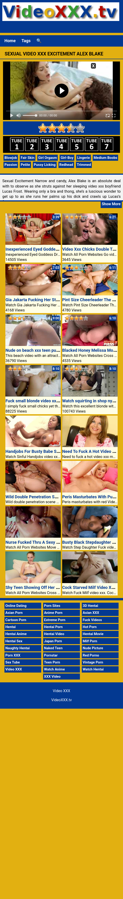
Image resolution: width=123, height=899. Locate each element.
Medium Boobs (105, 158)
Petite (25, 165)
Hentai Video (54, 634)
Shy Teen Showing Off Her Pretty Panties (43, 587)
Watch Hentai (93, 669)
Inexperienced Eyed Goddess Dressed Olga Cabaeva (54, 249)
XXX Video (52, 676)
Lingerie (83, 158)
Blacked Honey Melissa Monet (90, 350)
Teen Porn (52, 662)
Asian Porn (14, 613)
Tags (26, 40)
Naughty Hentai (17, 648)
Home (10, 40)
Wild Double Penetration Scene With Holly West (49, 496)
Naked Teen (53, 648)
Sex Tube (12, 662)
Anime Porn (53, 613)
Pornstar (51, 655)
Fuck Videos (92, 620)
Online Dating (16, 606)
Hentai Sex (13, 641)
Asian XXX (91, 613)
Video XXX (13, 669)
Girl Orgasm (47, 158)
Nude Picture (93, 648)
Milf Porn (90, 641)
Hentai (10, 627)
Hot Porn (90, 627)
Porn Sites (52, 606)
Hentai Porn (53, 627)
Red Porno (91, 655)
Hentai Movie (93, 634)
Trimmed (84, 165)
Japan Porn (53, 641)
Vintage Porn (93, 662)
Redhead (66, 165)
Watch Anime (54, 669)
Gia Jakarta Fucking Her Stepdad (36, 299)
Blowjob (10, 158)
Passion (10, 165)
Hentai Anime (16, 634)
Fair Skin (27, 158)
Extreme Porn (54, 620)
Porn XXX (12, 655)
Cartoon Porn (15, 620)
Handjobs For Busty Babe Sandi (35, 451)
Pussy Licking (45, 165)
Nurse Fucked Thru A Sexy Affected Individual (48, 542)
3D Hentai (90, 606)
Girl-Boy (67, 158)
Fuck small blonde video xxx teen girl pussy (46, 400)
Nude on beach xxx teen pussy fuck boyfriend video (53, 350)
